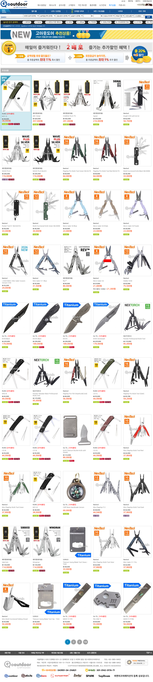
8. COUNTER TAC (122, 22)
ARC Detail (36, 116)
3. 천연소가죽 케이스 (53, 22)
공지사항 (62, 5)
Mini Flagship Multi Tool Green (13, 507)
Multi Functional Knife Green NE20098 (46, 226)
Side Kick (5, 562)
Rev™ (65, 281)
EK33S (65, 339)
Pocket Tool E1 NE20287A (11, 226)
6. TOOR (92, 22)
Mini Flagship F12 (99, 507)
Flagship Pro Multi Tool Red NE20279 (106, 171)
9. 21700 (137, 22)
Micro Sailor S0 (98, 281)
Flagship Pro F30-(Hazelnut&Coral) (75, 393)
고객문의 (71, 5)
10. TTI (149, 22)
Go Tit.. (4, 336)
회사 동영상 (42, 5)
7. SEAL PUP (105, 22)
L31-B (35, 450)
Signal (95, 116)
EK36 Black (6, 339)
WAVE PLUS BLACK (39, 171)
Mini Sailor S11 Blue (40, 281)
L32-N (95, 450)
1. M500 (27, 22)
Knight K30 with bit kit (131, 116)
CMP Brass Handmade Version (73, 507)
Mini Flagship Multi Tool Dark (133, 507)
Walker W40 (127, 281)
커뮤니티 (122, 5)
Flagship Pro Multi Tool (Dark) (133, 393)
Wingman (36, 562)
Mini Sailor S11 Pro (130, 562)
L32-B (4, 450)
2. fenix (38, 22)
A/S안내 (102, 5)
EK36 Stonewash (99, 339)
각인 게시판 (82, 5)
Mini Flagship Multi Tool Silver (103, 562)
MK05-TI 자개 (67, 619)
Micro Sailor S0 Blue (70, 226)
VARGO (65, 559)
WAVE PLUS (6, 171)
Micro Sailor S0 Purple (131, 226)
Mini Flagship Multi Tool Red (133, 450)
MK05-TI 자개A (128, 619)
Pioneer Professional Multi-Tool (134, 339)
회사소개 (52, 5)
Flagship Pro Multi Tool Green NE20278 (77, 171)
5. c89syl (80, 22)
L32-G (95, 393)
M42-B (4, 393)
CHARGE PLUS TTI (69, 116)
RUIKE (4, 114)
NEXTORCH (127, 336)
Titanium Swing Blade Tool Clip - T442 (46, 619)
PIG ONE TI (97, 619)
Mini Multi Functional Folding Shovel (15, 619)
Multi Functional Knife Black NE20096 (136, 171)
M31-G (4, 116)
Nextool (126, 113)
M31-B (35, 507)
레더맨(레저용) (37, 113)
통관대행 (93, 5)
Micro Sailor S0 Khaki (100, 226)
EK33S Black (37, 339)
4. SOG (69, 22)
